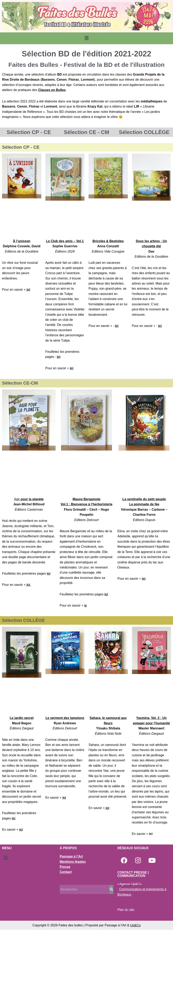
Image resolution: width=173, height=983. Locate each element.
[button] (86, 38)
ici (28, 290)
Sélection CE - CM (86, 133)
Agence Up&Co (130, 937)
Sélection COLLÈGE (144, 133)
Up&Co (135, 978)
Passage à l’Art (71, 909)
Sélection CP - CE (29, 133)
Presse (65, 919)
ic (85, 607)
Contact (66, 925)
